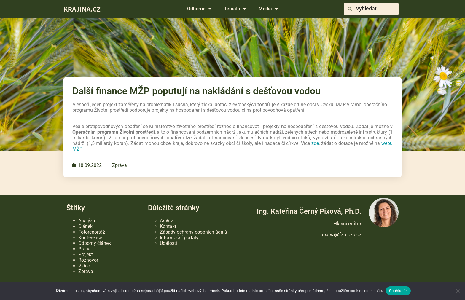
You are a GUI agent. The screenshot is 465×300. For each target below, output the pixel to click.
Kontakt (168, 226)
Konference (90, 237)
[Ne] (458, 291)
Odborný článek (94, 243)
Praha (84, 249)
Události (168, 243)
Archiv (166, 221)
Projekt (85, 254)
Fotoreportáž (91, 232)
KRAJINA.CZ (82, 9)
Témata (235, 9)
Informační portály (179, 237)
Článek (85, 226)
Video (84, 266)
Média (268, 9)
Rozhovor (88, 260)
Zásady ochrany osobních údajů (193, 232)
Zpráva (119, 165)
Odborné (199, 9)
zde (315, 143)
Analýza (86, 221)
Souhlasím (398, 290)
